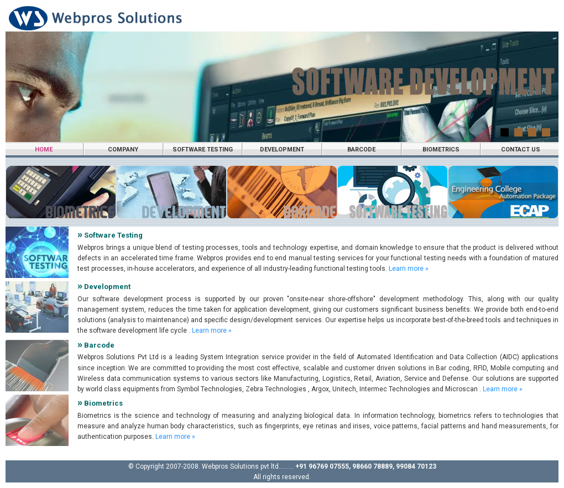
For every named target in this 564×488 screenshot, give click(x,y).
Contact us (520, 149)
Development (282, 149)
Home (44, 149)
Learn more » (409, 268)
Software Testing (203, 149)
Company (123, 149)
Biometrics (440, 149)
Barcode (361, 149)
